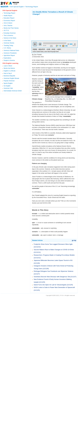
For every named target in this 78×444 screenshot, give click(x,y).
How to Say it (8, 73)
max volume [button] (75, 44)
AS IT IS (6, 30)
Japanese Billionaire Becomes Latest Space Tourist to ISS (53, 260)
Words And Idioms (9, 68)
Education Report (9, 18)
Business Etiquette (9, 76)
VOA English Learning (10, 63)
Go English (7, 86)
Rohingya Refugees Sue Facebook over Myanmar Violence (53, 271)
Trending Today (8, 45)
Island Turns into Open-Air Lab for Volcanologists (50, 285)
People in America (9, 60)
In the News (7, 40)
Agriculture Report (9, 55)
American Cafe (8, 88)
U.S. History (7, 48)
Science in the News (10, 38)
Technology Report (31, 7)
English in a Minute (9, 71)
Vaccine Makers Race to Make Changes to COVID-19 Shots (54, 249)
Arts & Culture (8, 23)
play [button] (35, 44)
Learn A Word (8, 66)
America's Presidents (10, 53)
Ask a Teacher (8, 25)
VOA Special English (17, 7)
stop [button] (40, 44)
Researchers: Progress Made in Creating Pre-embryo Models (54, 255)
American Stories (9, 43)
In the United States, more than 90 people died (46, 51)
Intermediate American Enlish (13, 91)
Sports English (8, 83)
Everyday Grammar (10, 33)
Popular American (9, 81)
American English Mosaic (11, 78)
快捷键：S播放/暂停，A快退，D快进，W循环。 (47, 49)
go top (74, 240)
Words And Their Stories (11, 28)
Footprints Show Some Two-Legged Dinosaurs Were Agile (53, 244)
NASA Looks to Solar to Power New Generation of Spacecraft (54, 287)
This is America (8, 35)
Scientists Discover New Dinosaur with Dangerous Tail (52, 277)
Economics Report (9, 20)
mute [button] (68, 44)
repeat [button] (51, 46)
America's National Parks (11, 50)
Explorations (7, 58)
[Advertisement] (43, 26)
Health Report (8, 15)
